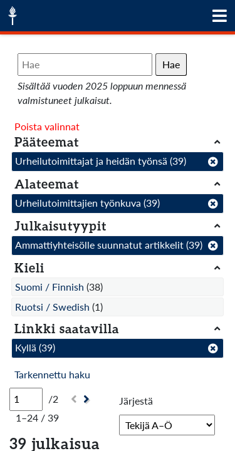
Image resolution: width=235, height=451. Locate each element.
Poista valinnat (47, 126)
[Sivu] (26, 399)
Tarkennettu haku (52, 374)
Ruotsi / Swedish (52, 307)
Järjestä (136, 401)
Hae (171, 64)
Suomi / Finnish (49, 287)
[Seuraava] (88, 399)
